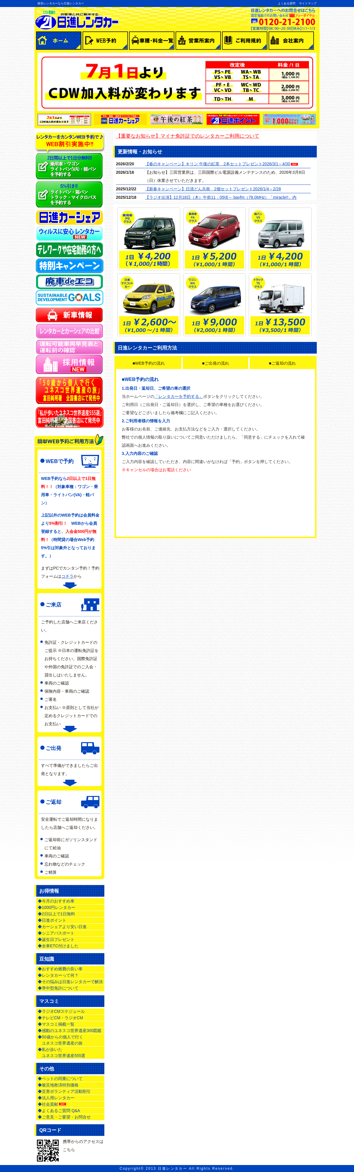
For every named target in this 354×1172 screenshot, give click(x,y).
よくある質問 (286, 3)
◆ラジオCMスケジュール (61, 1011)
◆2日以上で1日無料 (56, 914)
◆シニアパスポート (56, 933)
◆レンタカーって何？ (58, 975)
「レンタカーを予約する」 (178, 396)
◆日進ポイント (52, 920)
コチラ (67, 576)
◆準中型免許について (58, 988)
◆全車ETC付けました (58, 946)
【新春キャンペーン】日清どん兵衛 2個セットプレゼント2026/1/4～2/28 (213, 189)
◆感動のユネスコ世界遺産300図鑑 (69, 1030)
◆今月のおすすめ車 (56, 901)
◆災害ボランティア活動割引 (64, 1091)
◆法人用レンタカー (56, 1097)
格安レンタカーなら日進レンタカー (60, 3)
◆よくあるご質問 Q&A (59, 1110)
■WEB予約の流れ (149, 363)
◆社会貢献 (52, 1104)
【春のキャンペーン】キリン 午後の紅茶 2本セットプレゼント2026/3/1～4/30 (217, 164)
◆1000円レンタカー (56, 907)
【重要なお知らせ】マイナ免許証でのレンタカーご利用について (187, 136)
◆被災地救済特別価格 (58, 1085)
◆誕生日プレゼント (56, 939)
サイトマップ (308, 3)
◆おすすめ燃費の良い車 (60, 969)
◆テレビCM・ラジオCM (60, 1017)
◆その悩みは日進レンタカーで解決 (70, 981)
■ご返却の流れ (282, 363)
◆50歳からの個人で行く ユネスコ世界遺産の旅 (60, 1040)
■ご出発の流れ (215, 363)
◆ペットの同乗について (60, 1078)
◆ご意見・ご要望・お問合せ (64, 1117)
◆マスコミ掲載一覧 (56, 1024)
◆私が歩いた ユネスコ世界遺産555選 (61, 1052)
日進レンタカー (172, 1168)
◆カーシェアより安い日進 (62, 926)
